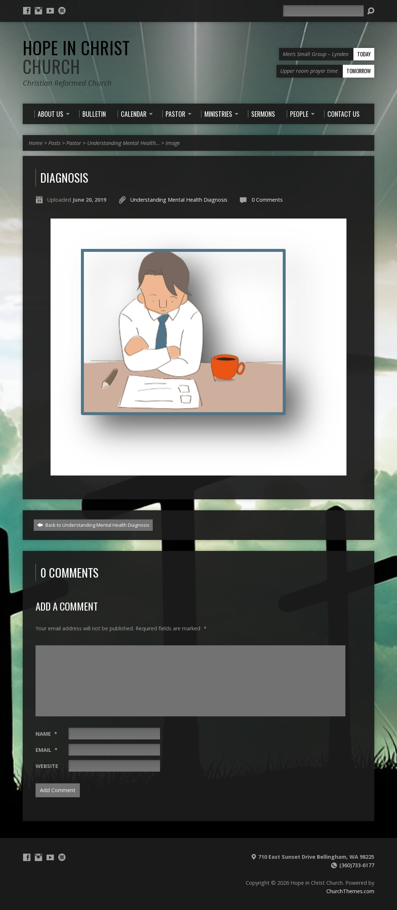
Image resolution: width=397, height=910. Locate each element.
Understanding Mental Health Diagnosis (178, 199)
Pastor (73, 142)
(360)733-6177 (357, 865)
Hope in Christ (76, 57)
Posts (54, 142)
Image (173, 142)
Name (46, 733)
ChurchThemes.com (350, 891)
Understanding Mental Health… (123, 142)
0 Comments (267, 199)
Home (35, 142)
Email (46, 749)
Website (47, 765)
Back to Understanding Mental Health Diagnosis (93, 525)
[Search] (323, 10)
